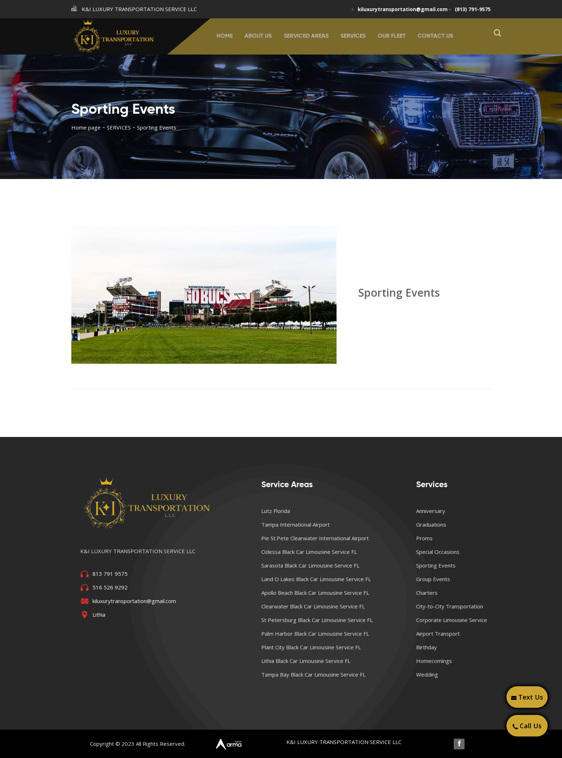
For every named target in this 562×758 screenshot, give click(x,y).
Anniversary (430, 510)
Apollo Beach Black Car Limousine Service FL (315, 592)
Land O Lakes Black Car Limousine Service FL (316, 578)
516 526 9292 (110, 586)
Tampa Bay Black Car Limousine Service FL (313, 674)
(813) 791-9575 (471, 9)
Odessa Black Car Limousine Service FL (309, 551)
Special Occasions (437, 551)
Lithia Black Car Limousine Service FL (306, 660)
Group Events (433, 578)
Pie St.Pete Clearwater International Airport (315, 537)
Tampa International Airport (295, 524)
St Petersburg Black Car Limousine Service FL (317, 619)
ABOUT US (260, 36)
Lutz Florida (275, 510)
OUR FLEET (390, 36)
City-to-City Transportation (449, 605)
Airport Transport (438, 633)
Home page (86, 127)
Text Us (527, 697)
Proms (424, 537)
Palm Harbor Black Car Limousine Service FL (315, 633)
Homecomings (434, 660)
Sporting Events (436, 565)
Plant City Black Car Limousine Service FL (311, 646)
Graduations (431, 524)
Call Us (527, 725)
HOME (228, 36)
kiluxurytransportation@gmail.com (395, 9)
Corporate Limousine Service (451, 619)
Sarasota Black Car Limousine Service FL (310, 565)
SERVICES (352, 36)
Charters (427, 592)
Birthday (426, 646)
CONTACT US (432, 36)
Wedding (427, 674)
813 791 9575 (110, 573)
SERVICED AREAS (307, 36)
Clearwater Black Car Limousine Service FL (313, 605)
